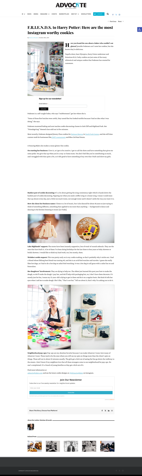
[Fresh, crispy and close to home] (35, 442)
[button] (139, 29)
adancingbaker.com (35, 373)
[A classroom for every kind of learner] (89, 442)
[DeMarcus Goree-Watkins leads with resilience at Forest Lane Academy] (71, 442)
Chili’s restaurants (58, 137)
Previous (113, 21)
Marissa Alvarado (33, 37)
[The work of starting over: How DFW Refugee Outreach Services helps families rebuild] (107, 442)
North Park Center (92, 134)
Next (120, 21)
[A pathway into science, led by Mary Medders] (53, 442)
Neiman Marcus (77, 134)
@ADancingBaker (76, 373)
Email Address (43, 104)
